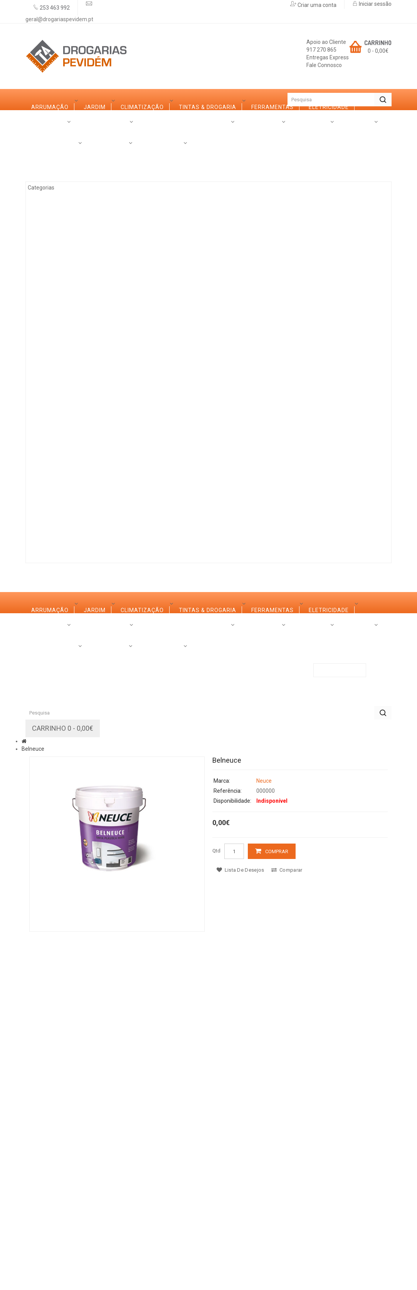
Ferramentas (61, 241)
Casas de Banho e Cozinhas (83, 347)
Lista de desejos (240, 1172)
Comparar (286, 1172)
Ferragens (56, 389)
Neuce (264, 1083)
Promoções (170, 531)
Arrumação (58, 156)
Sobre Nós (47, 531)
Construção (59, 474)
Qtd (216, 1153)
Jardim (51, 177)
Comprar (276, 1154)
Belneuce (33, 1051)
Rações (51, 495)
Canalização (60, 432)
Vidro (48, 326)
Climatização (61, 199)
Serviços (126, 531)
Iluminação (57, 453)
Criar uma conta (316, 5)
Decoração (58, 368)
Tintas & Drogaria (68, 220)
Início (38, 99)
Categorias (49, 120)
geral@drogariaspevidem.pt (59, 19)
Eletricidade (60, 262)
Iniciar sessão (375, 4)
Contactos (218, 531)
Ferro (49, 305)
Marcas (88, 531)
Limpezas (54, 411)
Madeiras (55, 283)
